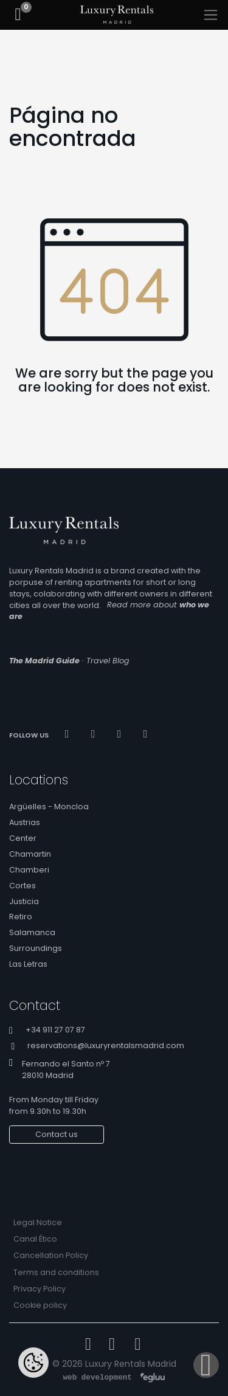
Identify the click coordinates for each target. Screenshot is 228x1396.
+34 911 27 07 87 (55, 1030)
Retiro (20, 916)
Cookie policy (40, 1305)
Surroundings (35, 948)
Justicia (24, 901)
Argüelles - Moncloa (49, 806)
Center (22, 838)
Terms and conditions (56, 1272)
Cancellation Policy (50, 1255)
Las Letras (28, 964)
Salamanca (32, 932)
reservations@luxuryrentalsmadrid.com (105, 1046)
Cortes (22, 885)
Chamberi (29, 870)
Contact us (56, 1134)
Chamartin (30, 854)
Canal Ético (35, 1239)
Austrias (24, 822)
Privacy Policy (39, 1289)
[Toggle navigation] (210, 15)
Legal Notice (37, 1222)
